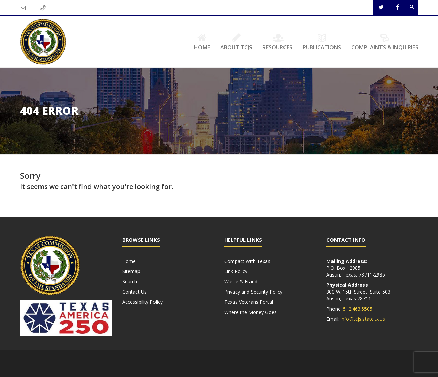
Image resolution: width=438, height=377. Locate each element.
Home (202, 42)
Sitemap (131, 271)
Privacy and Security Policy (253, 291)
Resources (277, 42)
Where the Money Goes (250, 312)
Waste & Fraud (240, 281)
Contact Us (134, 291)
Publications (322, 42)
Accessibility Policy (142, 302)
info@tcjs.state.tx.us (363, 319)
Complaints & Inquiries (384, 42)
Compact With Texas (247, 261)
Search (129, 281)
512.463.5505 (357, 308)
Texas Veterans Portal (248, 302)
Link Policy (235, 271)
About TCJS (236, 42)
